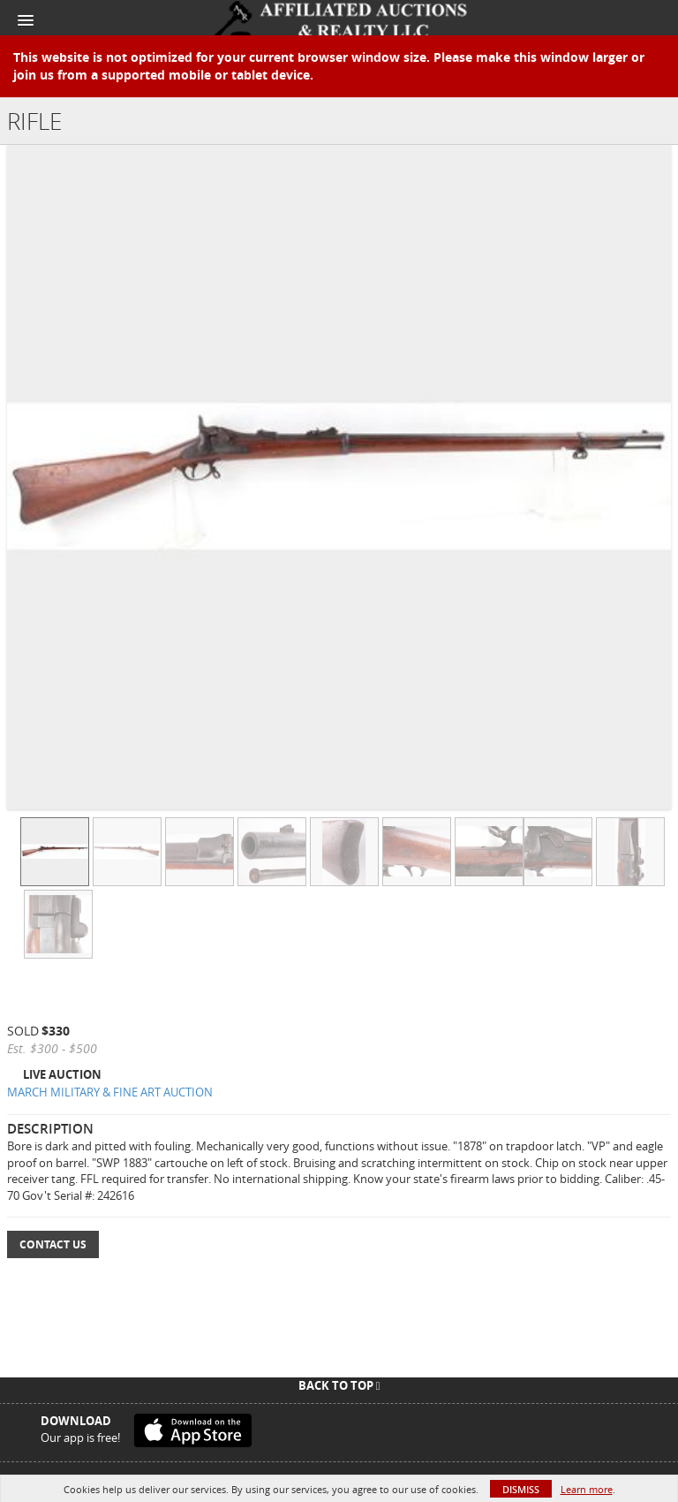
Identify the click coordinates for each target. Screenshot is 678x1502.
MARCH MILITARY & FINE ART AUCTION (110, 1092)
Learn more (587, 1489)
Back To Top (339, 1385)
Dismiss (520, 1489)
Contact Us (53, 1244)
